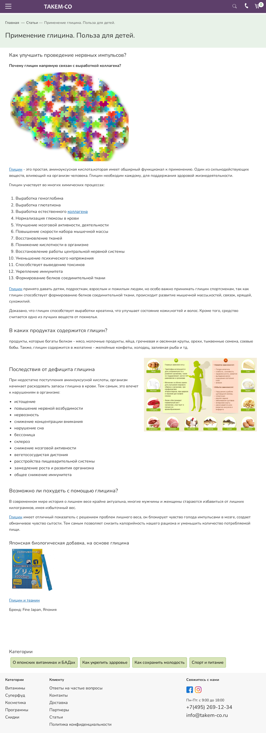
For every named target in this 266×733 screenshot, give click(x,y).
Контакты (58, 695)
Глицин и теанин (24, 600)
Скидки (12, 717)
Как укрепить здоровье (105, 662)
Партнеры (59, 710)
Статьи (32, 22)
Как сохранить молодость (160, 662)
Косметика (15, 703)
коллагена (78, 211)
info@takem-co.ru (207, 715)
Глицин (15, 169)
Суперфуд (15, 695)
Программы (16, 710)
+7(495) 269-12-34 (209, 707)
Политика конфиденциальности (80, 724)
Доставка (58, 703)
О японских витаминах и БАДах (44, 662)
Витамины (15, 688)
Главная (12, 22)
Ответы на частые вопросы (76, 688)
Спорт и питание (208, 662)
